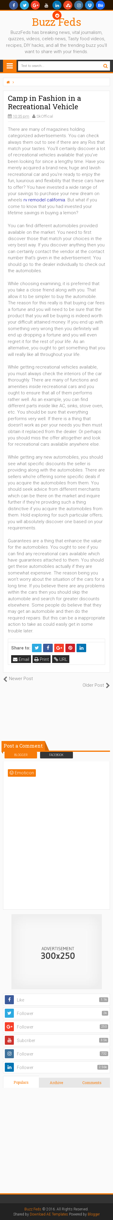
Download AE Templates (49, 1214)
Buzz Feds (56, 22)
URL (60, 659)
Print (41, 659)
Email (21, 659)
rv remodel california (44, 200)
